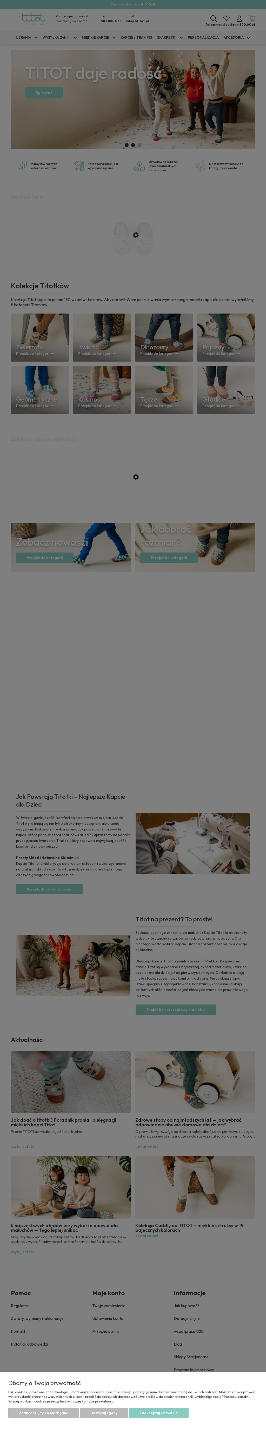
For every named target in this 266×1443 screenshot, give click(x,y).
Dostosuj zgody (103, 1413)
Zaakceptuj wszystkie (158, 1413)
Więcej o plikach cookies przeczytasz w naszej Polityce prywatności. (61, 1401)
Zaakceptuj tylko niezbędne (43, 1413)
